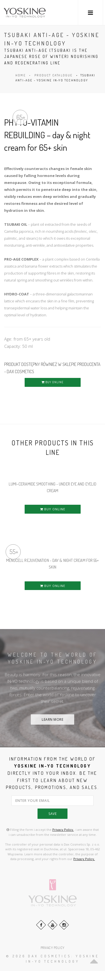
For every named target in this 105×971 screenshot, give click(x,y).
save (52, 813)
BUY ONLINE (52, 382)
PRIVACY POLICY (53, 948)
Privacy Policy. (63, 829)
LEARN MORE (52, 719)
